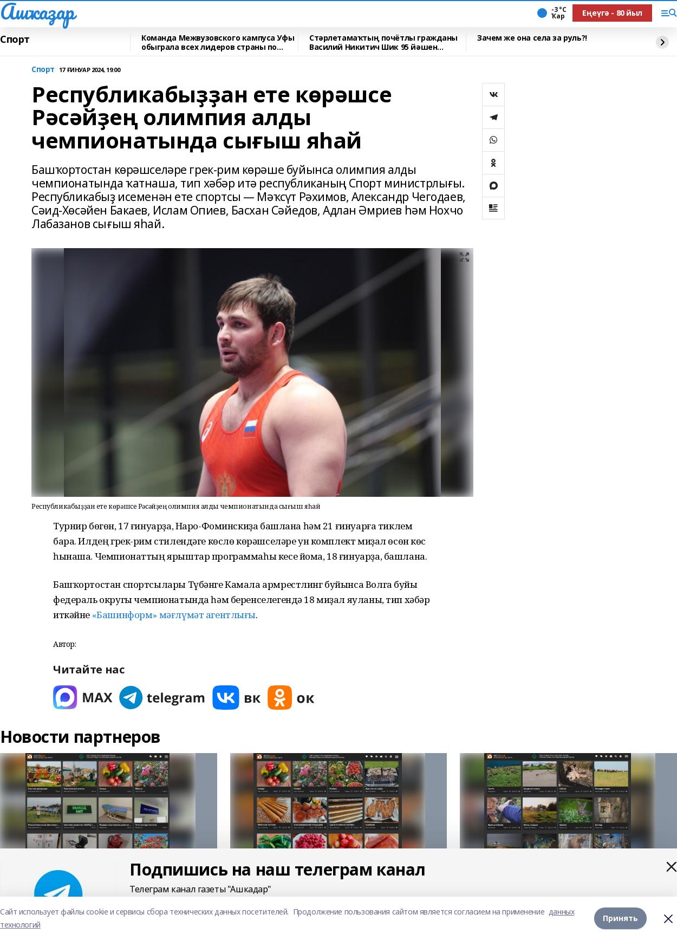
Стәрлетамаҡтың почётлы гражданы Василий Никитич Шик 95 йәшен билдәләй (383, 42)
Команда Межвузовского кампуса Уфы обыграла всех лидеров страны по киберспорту (217, 42)
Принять (620, 918)
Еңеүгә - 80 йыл (612, 13)
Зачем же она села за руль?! (532, 38)
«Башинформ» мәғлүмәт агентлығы (174, 614)
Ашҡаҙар (37, 11)
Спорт (15, 40)
